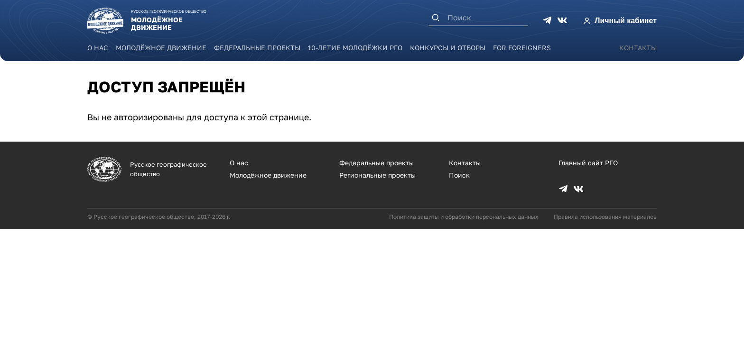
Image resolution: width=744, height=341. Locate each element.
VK (562, 20)
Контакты (638, 48)
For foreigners (522, 48)
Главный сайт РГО (588, 163)
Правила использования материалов (605, 216)
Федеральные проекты (257, 48)
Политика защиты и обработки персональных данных (464, 216)
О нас (97, 48)
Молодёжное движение (161, 48)
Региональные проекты (377, 175)
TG (547, 20)
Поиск (459, 175)
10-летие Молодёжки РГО (355, 48)
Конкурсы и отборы (447, 48)
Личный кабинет (626, 21)
